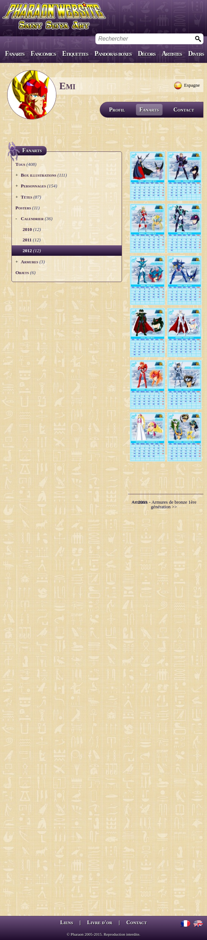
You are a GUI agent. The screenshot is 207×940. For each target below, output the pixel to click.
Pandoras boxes (112, 53)
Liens (66, 922)
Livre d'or (99, 922)
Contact (183, 109)
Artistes (172, 53)
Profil (117, 109)
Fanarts (14, 53)
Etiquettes (75, 53)
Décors (146, 53)
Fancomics (43, 53)
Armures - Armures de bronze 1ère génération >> (164, 504)
